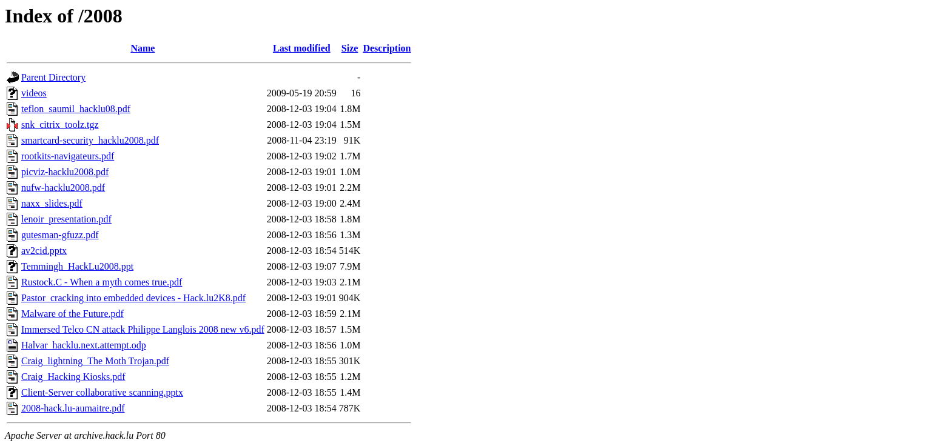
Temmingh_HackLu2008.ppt (77, 266)
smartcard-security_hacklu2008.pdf (90, 140)
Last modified (302, 48)
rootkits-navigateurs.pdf (67, 156)
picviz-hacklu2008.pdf (65, 172)
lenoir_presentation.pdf (66, 219)
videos (34, 93)
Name (142, 48)
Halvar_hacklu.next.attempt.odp (83, 345)
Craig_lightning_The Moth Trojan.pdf (95, 361)
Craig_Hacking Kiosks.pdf (73, 376)
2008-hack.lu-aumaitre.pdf (73, 408)
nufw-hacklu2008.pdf (63, 187)
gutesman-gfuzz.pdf (60, 235)
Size (349, 48)
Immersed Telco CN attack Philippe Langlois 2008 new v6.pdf (142, 329)
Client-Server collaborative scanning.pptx (102, 392)
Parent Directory (53, 77)
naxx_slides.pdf (51, 203)
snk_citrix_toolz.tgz (60, 124)
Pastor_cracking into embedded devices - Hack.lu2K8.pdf (133, 298)
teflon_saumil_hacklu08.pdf (75, 109)
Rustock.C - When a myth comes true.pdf (101, 282)
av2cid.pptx (44, 250)
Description (387, 48)
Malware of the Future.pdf (72, 313)
